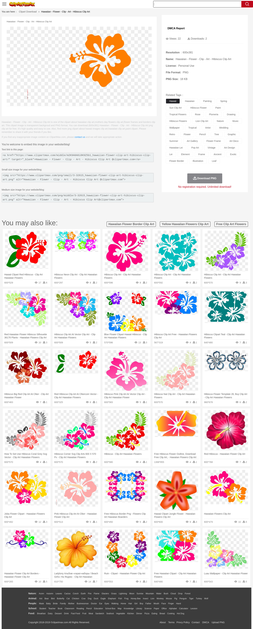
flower (187, 134)
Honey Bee (136, 598)
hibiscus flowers (178, 121)
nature (220, 121)
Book (60, 608)
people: (32, 603)
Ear (100, 603)
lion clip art (202, 121)
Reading (80, 608)
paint (218, 107)
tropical (192, 127)
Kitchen (130, 613)
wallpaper (174, 127)
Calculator (183, 608)
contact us (80, 137)
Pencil (89, 608)
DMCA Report (176, 28)
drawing (231, 114)
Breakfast (41, 613)
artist (208, 127)
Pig (175, 598)
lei (170, 154)
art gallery (192, 141)
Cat (68, 598)
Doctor (94, 603)
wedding (223, 127)
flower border (176, 161)
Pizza (146, 613)
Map (119, 608)
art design (229, 147)
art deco (233, 141)
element (185, 154)
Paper (156, 608)
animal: (32, 598)
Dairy (50, 613)
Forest (187, 593)
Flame (96, 593)
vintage (211, 147)
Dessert (58, 613)
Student (42, 608)
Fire (89, 593)
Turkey (199, 598)
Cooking (170, 613)
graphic (232, 134)
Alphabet (173, 608)
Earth (83, 593)
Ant (40, 598)
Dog (89, 598)
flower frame (213, 141)
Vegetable (120, 613)
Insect (145, 598)
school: (32, 608)
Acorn (41, 593)
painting (207, 101)
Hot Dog (180, 613)
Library (139, 608)
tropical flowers (177, 114)
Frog (126, 598)
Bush (166, 593)
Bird (53, 598)
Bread (162, 613)
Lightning (123, 593)
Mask (41, 603)
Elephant (112, 598)
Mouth (156, 603)
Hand (178, 603)
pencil (202, 134)
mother (71, 603)
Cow (83, 598)
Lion (152, 598)
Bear (47, 598)
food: (31, 613)
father (148, 603)
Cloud (173, 593)
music (235, 121)
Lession (193, 608)
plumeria (213, 114)
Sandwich (99, 613)
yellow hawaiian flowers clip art (185, 224)
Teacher (52, 608)
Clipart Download (28, 11)
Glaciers (105, 593)
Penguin (183, 598)
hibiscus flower (198, 107)
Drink (66, 613)
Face (163, 603)
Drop (180, 593)
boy (141, 603)
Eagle (103, 598)
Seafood (110, 613)
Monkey (160, 598)
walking (114, 603)
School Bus (110, 608)
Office (164, 608)
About (163, 622)
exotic (233, 154)
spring (223, 101)
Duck (96, 598)
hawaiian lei (176, 147)
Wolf (206, 598)
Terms (171, 622)
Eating (154, 613)
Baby (48, 603)
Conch (76, 593)
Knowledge (129, 608)
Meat (91, 613)
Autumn (49, 593)
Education (98, 608)
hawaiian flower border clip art (131, 224)
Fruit (84, 613)
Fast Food (75, 613)
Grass (114, 593)
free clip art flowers (231, 224)
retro (172, 134)
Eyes (107, 603)
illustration (198, 161)
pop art (195, 147)
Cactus (67, 593)
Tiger (191, 598)
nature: (32, 593)
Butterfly (60, 598)
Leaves (59, 593)
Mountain (150, 593)
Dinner (139, 613)
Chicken (75, 598)
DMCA (205, 622)
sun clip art (175, 107)
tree (216, 134)
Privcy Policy (183, 622)
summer (173, 141)
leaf (214, 161)
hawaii (172, 101)
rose (197, 114)
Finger (171, 603)
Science (148, 608)
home (123, 603)
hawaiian (190, 101)
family (63, 603)
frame (201, 154)
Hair (130, 603)
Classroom (69, 608)
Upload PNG (218, 622)
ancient (218, 154)
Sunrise (140, 593)
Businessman (83, 603)
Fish (120, 598)
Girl (135, 603)
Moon (131, 593)
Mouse (169, 598)
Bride (55, 603)
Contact (196, 622)
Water (159, 593)
